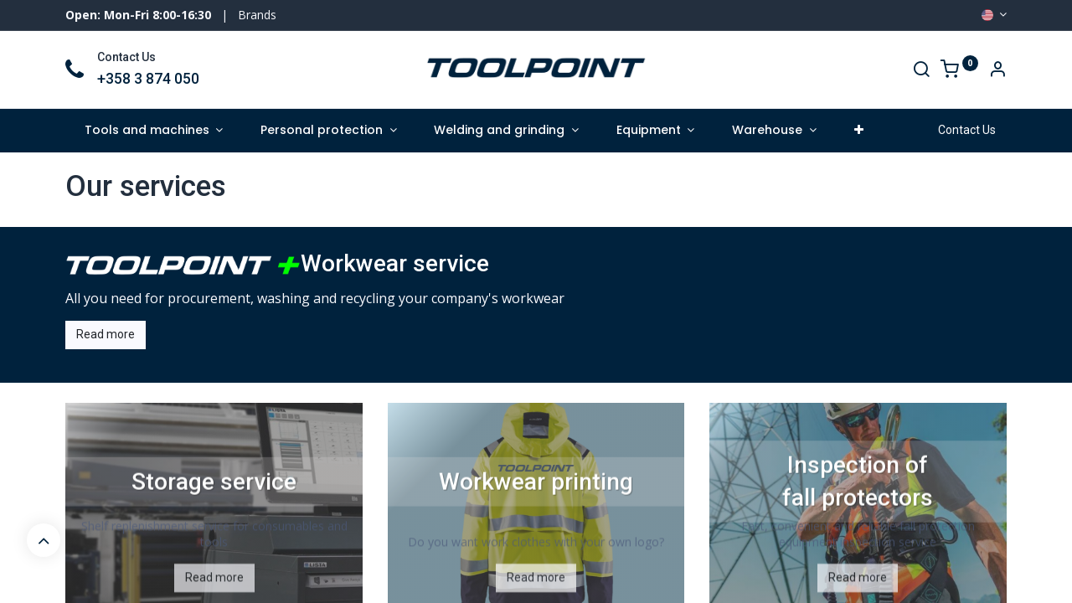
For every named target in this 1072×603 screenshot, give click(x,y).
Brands (257, 15)
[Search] (921, 71)
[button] (858, 130)
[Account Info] (997, 71)
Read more (105, 334)
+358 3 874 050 (148, 78)
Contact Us (967, 130)
